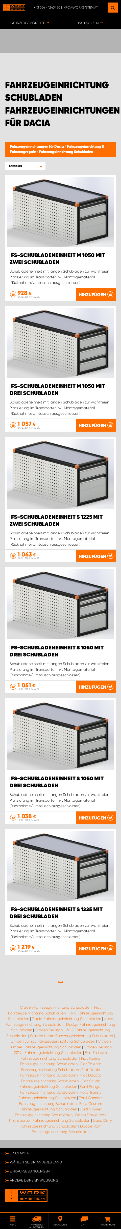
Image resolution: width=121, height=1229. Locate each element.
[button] (25, 166)
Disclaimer (20, 1153)
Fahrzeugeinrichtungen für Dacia (37, 146)
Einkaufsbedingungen (30, 1171)
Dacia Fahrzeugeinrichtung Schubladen (66, 1018)
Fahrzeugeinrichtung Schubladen (66, 152)
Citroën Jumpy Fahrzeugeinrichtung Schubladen (53, 1041)
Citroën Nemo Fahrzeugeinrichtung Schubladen (71, 1036)
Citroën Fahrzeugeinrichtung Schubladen (55, 1007)
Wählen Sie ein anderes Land (36, 1162)
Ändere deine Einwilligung (34, 1180)
